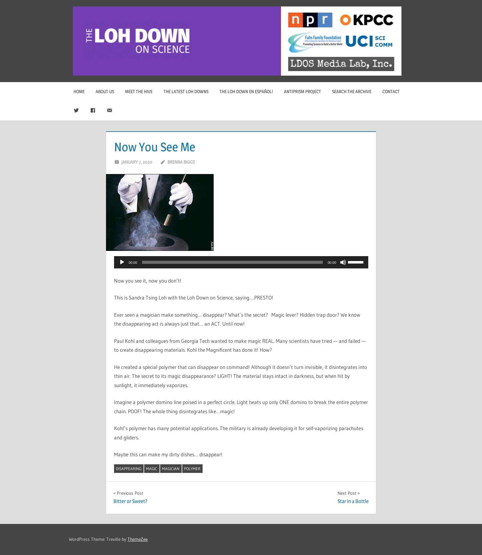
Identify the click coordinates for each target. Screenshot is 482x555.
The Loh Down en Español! (246, 91)
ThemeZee (138, 539)
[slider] (232, 262)
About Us (105, 91)
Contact (391, 91)
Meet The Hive (138, 91)
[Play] (122, 262)
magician (171, 468)
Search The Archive (351, 91)
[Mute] (343, 262)
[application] (241, 262)
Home (79, 91)
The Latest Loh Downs (186, 91)
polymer (192, 468)
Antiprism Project (302, 91)
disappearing (128, 468)
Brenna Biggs (181, 162)
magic (151, 468)
